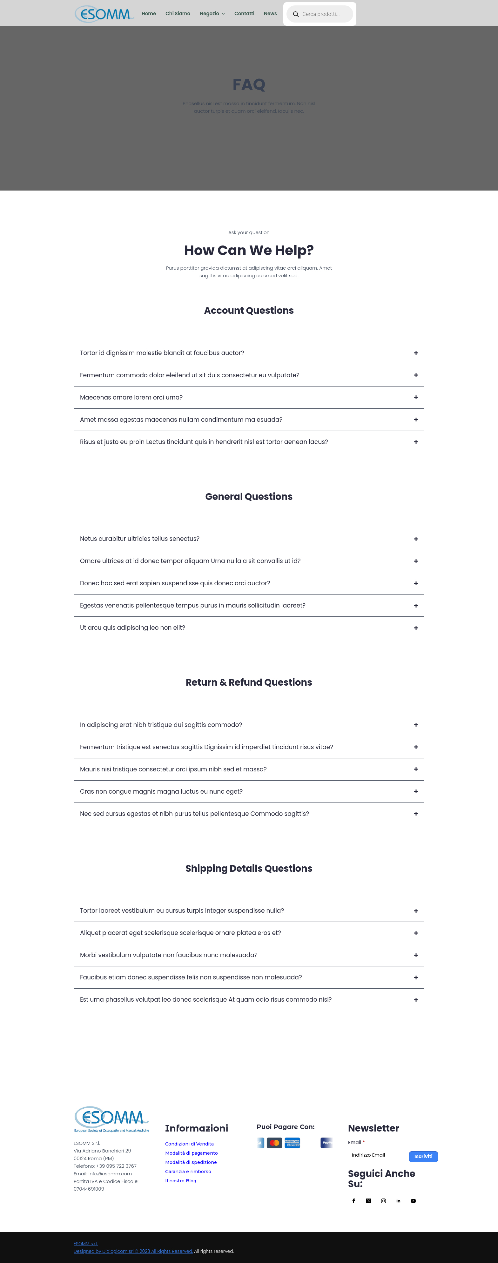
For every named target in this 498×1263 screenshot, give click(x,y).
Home (149, 13)
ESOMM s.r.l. (86, 1243)
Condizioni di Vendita (189, 1144)
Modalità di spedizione (191, 1162)
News (270, 13)
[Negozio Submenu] (222, 14)
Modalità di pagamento (191, 1153)
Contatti (244, 13)
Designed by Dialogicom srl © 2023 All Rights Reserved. (133, 1251)
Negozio (209, 13)
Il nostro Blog (180, 1181)
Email (356, 1142)
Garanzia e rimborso (188, 1171)
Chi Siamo (177, 13)
